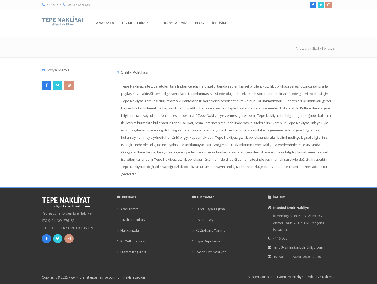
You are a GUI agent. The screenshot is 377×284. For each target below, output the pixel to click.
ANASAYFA (105, 22)
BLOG (199, 22)
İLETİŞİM (219, 22)
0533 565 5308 (79, 4)
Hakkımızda (129, 230)
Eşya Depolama (208, 241)
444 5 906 (54, 4)
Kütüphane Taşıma (210, 230)
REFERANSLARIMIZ (172, 22)
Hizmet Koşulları (133, 252)
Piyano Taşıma (207, 219)
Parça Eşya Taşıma (210, 209)
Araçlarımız (129, 209)
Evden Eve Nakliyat (211, 252)
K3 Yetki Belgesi (132, 241)
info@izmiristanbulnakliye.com (298, 247)
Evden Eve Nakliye (290, 277)
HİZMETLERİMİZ (135, 22)
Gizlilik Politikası (323, 48)
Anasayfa (302, 48)
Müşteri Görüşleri (261, 277)
